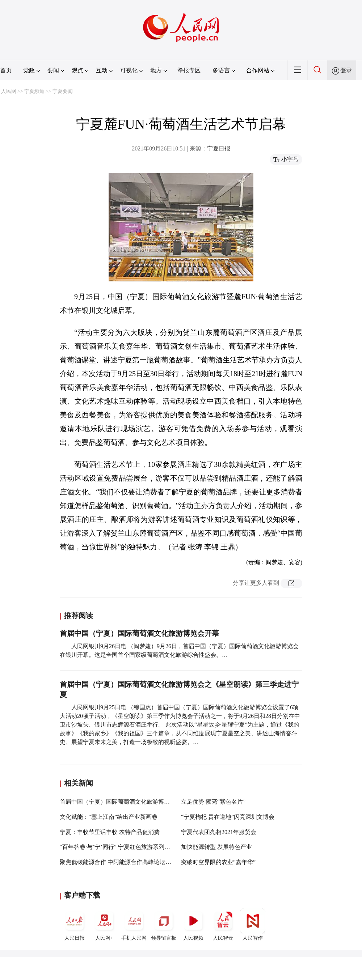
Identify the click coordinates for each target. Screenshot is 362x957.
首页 (6, 70)
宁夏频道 (34, 91)
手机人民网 (134, 924)
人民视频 (193, 924)
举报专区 (189, 70)
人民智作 (252, 924)
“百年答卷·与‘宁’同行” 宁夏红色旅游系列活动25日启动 (129, 847)
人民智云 (223, 924)
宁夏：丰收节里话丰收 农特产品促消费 (110, 832)
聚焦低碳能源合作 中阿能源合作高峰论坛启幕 (118, 862)
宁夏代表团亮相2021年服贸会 (218, 832)
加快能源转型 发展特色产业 (216, 847)
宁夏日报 (218, 148)
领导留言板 (163, 924)
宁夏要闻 (62, 91)
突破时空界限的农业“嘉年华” (218, 862)
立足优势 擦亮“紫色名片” (213, 802)
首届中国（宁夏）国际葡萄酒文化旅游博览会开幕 (139, 633)
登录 (346, 70)
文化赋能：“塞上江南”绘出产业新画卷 (108, 817)
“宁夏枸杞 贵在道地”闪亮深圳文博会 (227, 817)
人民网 (8, 91)
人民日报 (74, 924)
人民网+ (104, 924)
